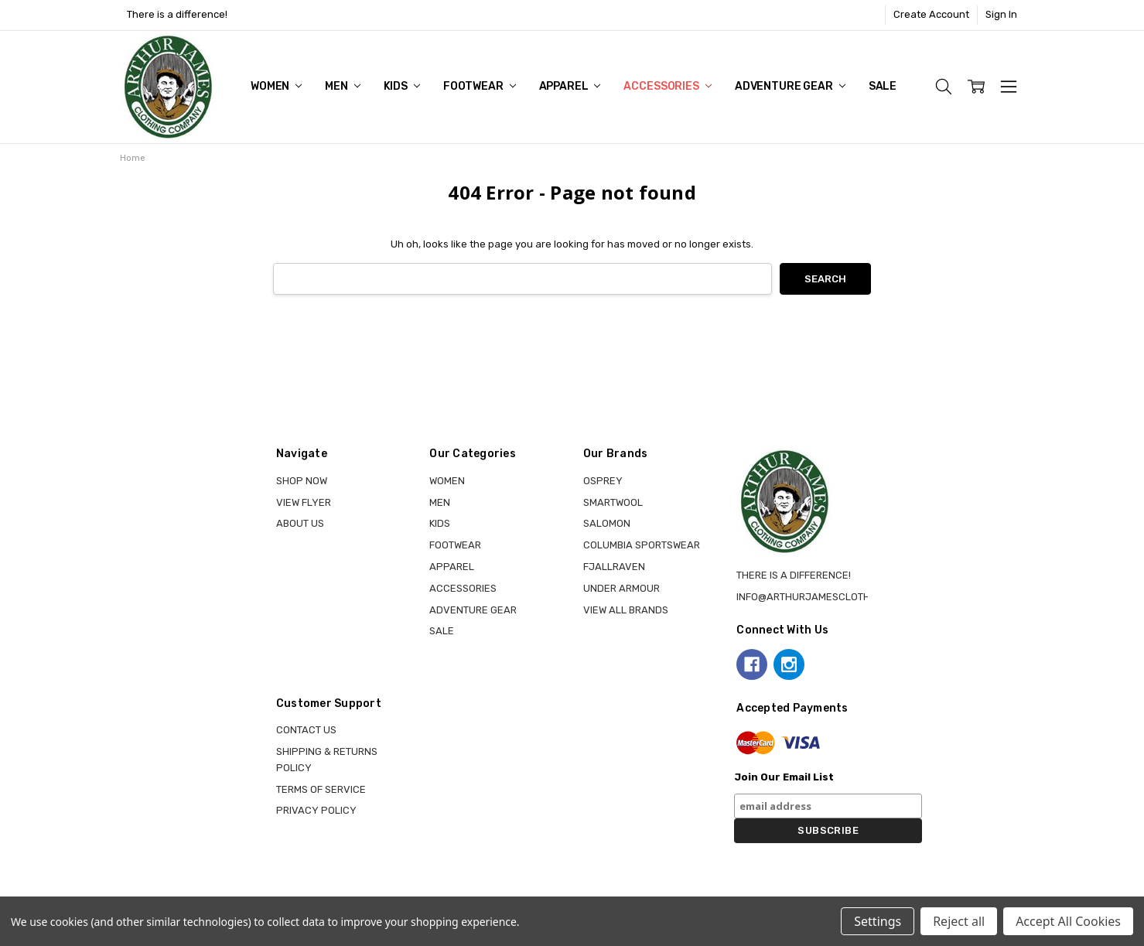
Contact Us (306, 730)
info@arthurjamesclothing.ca (819, 597)
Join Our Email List (784, 777)
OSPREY (603, 481)
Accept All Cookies (1068, 921)
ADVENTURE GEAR (790, 86)
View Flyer (303, 502)
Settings (877, 921)
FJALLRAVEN (614, 566)
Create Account (931, 14)
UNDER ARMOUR (621, 588)
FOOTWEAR (479, 86)
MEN (342, 86)
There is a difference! (177, 14)
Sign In (1001, 14)
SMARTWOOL (613, 502)
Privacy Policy (316, 810)
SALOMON (606, 523)
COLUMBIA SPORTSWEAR (641, 545)
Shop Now (301, 481)
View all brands (625, 610)
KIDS (402, 86)
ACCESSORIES (667, 86)
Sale (882, 86)
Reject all (959, 921)
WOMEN (276, 86)
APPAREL (570, 86)
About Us (300, 523)
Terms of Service (321, 789)
